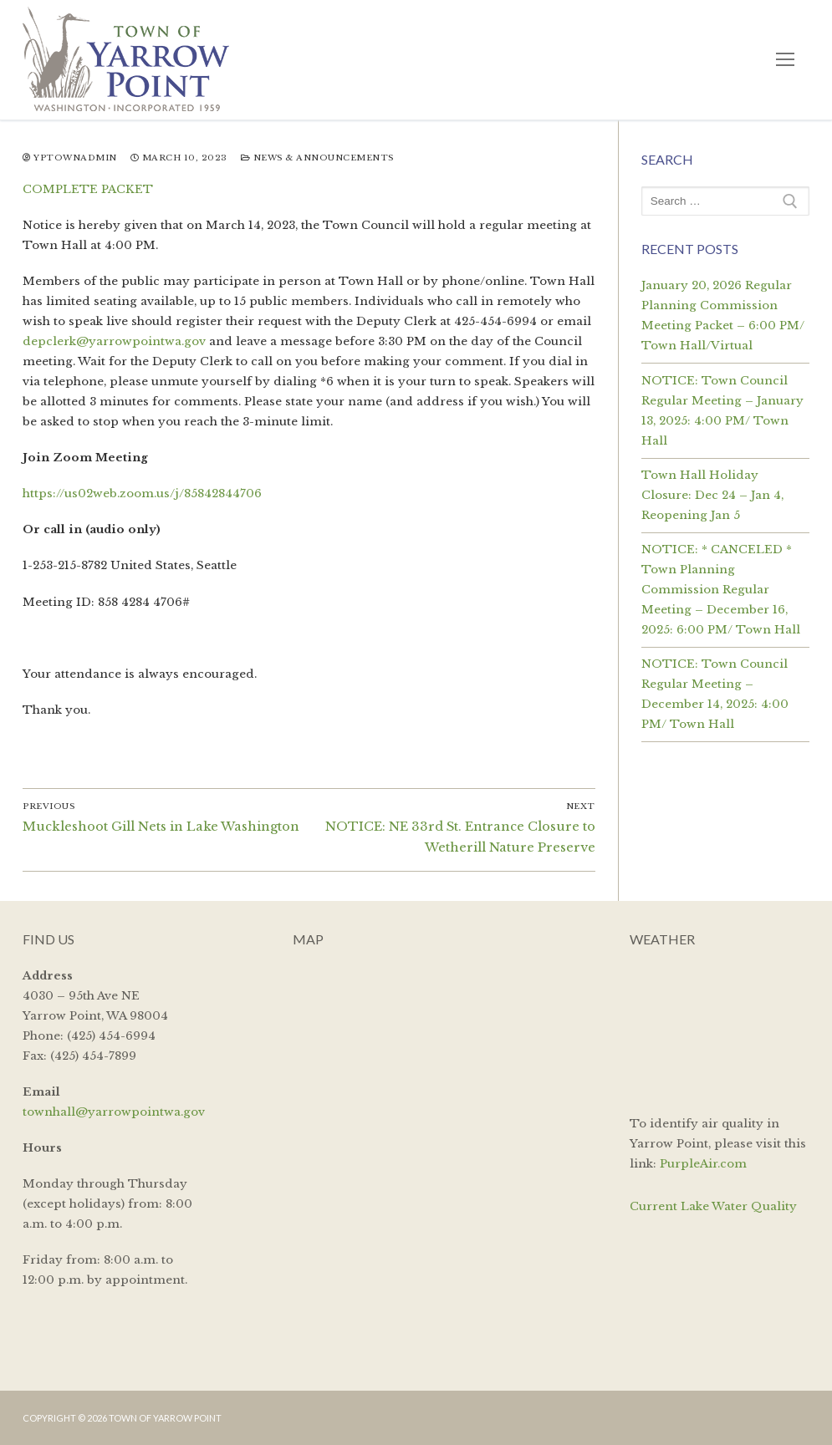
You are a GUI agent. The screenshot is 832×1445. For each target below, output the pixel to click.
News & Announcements (317, 158)
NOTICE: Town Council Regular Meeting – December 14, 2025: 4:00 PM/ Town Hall (715, 694)
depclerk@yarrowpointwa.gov (114, 341)
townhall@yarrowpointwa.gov (114, 1112)
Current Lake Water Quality (713, 1206)
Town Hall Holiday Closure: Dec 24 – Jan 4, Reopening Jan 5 (712, 495)
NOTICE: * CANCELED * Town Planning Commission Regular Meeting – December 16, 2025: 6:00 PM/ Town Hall (720, 589)
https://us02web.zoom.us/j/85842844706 (142, 493)
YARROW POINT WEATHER (719, 1028)
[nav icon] (785, 59)
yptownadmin (70, 158)
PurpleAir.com (703, 1164)
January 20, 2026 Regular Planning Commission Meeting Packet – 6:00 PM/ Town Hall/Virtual (722, 315)
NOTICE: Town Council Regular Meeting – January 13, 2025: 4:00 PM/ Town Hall (722, 411)
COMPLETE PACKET (88, 189)
